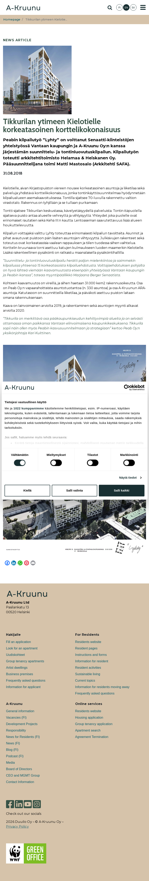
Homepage (11, 19)
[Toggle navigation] (143, 7)
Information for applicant (23, 687)
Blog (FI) (12, 749)
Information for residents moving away (102, 687)
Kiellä (27, 490)
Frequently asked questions (25, 680)
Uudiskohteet (15, 654)
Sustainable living (87, 674)
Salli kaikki (121, 490)
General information (20, 711)
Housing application (89, 717)
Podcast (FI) (15, 756)
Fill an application (18, 642)
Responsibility (16, 730)
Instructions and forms (91, 654)
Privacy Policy (17, 826)
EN (126, 7)
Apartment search (88, 730)
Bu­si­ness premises (19, 674)
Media (10, 762)
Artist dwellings (17, 667)
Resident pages (86, 648)
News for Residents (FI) (23, 737)
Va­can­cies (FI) (16, 717)
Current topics (85, 680)
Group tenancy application (94, 724)
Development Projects (22, 724)
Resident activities (88, 667)
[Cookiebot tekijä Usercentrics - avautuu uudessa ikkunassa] (126, 387)
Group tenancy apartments (25, 661)
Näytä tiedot (128, 477)
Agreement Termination (91, 737)
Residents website (88, 642)
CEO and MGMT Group (23, 775)
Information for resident (91, 661)
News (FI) (13, 743)
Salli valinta (74, 490)
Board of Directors (19, 769)
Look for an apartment (22, 648)
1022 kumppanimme (28, 408)
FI (119, 7)
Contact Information (20, 782)
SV (133, 7)
